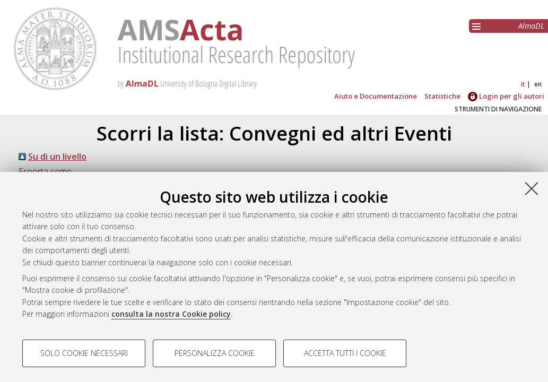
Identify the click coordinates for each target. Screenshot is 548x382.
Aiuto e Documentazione (375, 96)
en (538, 84)
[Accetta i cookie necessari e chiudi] (531, 188)
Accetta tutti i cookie (345, 353)
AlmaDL (531, 26)
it (523, 84)
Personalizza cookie (215, 353)
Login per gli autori (506, 96)
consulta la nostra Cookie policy (171, 314)
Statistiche (442, 96)
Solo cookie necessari (84, 353)
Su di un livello (57, 156)
